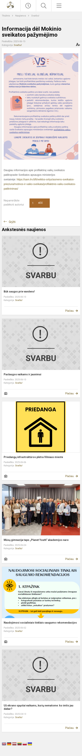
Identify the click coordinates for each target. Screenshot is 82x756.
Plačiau (69, 310)
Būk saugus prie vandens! (19, 291)
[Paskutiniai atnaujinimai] (28, 5)
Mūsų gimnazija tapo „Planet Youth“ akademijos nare (36, 539)
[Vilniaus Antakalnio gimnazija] (10, 5)
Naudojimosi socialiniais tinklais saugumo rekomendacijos (40, 622)
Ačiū (37, 203)
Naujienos (21, 15)
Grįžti (12, 222)
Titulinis (6, 15)
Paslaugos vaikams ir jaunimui (22, 374)
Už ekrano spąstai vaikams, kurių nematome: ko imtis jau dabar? (38, 707)
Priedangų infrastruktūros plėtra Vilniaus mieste (33, 457)
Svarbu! (35, 15)
